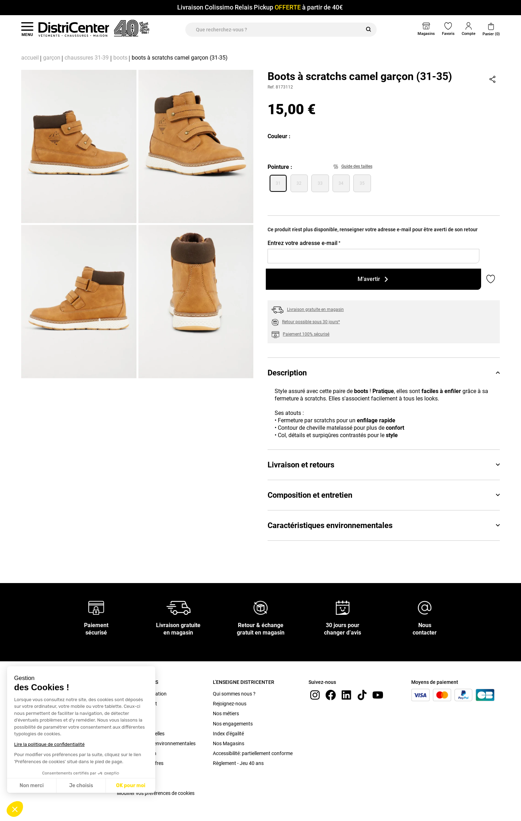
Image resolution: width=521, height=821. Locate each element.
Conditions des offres (140, 763)
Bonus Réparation (136, 753)
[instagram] (315, 694)
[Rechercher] (368, 30)
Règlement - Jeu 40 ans (238, 763)
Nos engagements (233, 724)
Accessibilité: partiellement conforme (253, 753)
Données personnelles (140, 733)
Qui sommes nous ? (234, 694)
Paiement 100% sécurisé (306, 334)
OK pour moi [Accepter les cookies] (130, 786)
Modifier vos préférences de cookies (155, 793)
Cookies (125, 783)
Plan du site (129, 773)
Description (384, 372)
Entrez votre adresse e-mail (304, 243)
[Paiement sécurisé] (96, 607)
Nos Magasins (228, 743)
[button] (14, 809)
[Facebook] (330, 694)
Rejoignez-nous (229, 703)
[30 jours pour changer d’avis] (343, 607)
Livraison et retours (384, 464)
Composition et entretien (384, 495)
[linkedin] (346, 694)
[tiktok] (362, 694)
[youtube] (377, 694)
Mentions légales (135, 724)
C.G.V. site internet (137, 703)
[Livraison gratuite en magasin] (178, 607)
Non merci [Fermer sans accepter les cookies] (31, 786)
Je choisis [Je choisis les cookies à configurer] (81, 786)
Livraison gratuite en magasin (315, 309)
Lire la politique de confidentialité (49, 744)
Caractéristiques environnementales (384, 525)
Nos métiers (226, 713)
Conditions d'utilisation (142, 694)
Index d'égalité (228, 733)
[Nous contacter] (425, 607)
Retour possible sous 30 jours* (311, 321)
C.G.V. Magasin (133, 713)
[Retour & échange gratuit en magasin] (260, 607)
